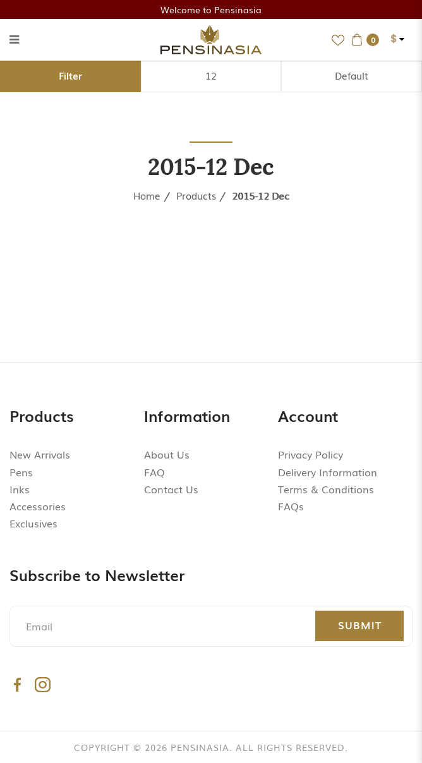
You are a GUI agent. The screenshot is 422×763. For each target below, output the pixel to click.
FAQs (291, 506)
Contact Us (171, 488)
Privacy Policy (310, 454)
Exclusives (33, 523)
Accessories (37, 506)
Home (146, 195)
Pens (21, 471)
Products (196, 195)
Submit (360, 624)
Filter (70, 75)
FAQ (154, 471)
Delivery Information (327, 471)
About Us (167, 454)
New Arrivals (39, 454)
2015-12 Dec (260, 195)
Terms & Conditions (326, 488)
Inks (19, 488)
